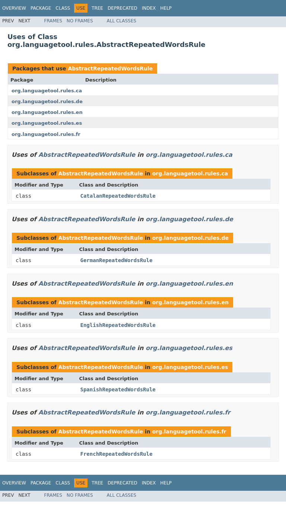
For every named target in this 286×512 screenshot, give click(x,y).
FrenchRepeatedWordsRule (116, 454)
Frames (53, 20)
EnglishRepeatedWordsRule (118, 325)
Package (41, 8)
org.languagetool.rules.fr (46, 134)
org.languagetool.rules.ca (47, 90)
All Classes (121, 20)
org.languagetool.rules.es (47, 123)
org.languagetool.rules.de (47, 101)
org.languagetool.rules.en (47, 112)
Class (62, 8)
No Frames (80, 20)
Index (149, 8)
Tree (97, 8)
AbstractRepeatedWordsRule (110, 68)
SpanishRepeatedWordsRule (118, 389)
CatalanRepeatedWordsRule (118, 196)
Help (166, 8)
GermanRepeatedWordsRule (116, 260)
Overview (14, 8)
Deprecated (122, 8)
